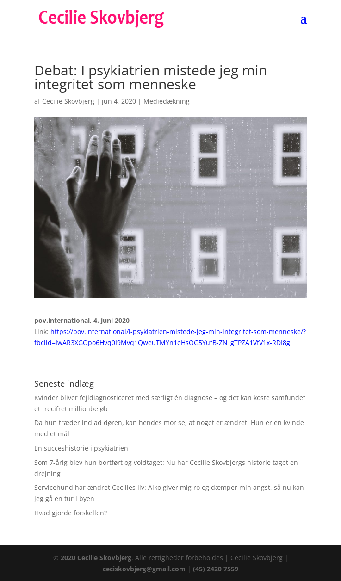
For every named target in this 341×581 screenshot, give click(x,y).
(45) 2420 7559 (215, 568)
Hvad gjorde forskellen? (70, 512)
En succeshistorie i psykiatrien (81, 448)
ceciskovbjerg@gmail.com (144, 568)
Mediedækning (166, 101)
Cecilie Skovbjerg (68, 101)
